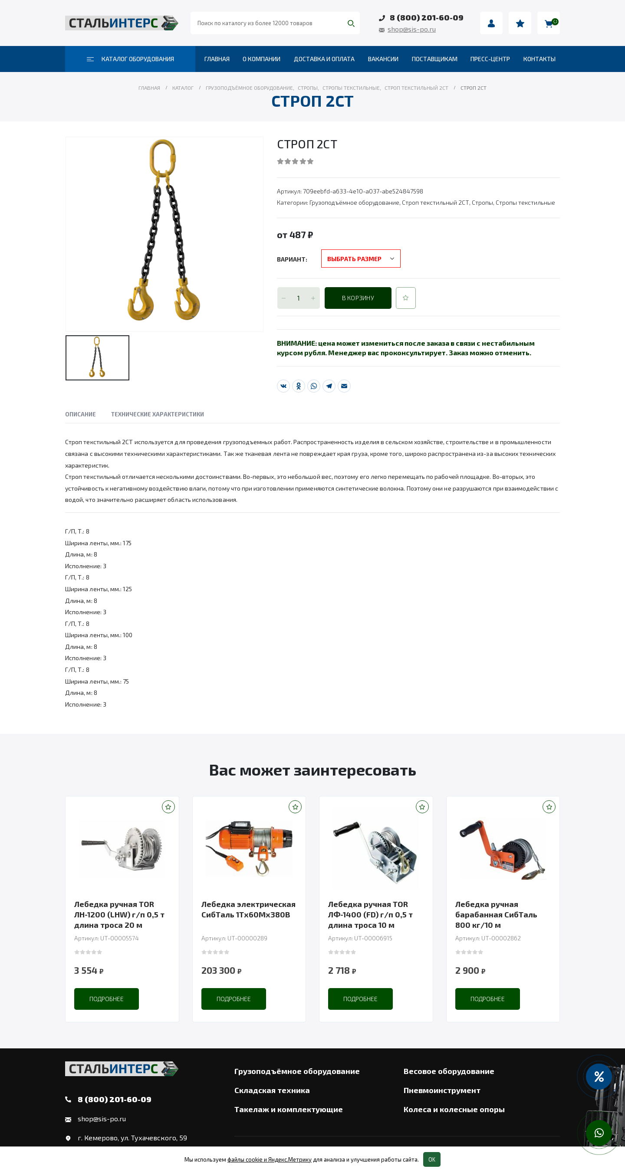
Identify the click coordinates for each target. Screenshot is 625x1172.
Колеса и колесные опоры (454, 1109)
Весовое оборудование (449, 1071)
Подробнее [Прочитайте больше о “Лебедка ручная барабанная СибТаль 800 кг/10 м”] (487, 998)
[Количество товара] (298, 298)
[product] (122, 848)
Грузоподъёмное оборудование (354, 202)
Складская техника (272, 1090)
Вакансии (383, 58)
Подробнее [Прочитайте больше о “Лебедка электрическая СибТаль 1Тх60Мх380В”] (234, 998)
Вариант (291, 259)
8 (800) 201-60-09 (427, 17)
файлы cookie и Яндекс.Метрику (269, 1159)
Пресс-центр (490, 58)
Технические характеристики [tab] (157, 414)
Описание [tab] (80, 414)
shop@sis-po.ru (412, 29)
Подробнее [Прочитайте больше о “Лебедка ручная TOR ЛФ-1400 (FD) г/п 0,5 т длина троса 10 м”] (360, 998)
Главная (217, 58)
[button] (406, 298)
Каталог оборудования (130, 58)
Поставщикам (434, 58)
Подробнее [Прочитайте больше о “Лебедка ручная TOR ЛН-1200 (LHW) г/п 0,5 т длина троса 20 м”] (106, 998)
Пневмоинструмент (442, 1090)
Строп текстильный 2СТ (435, 202)
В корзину (358, 297)
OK (431, 1159)
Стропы (482, 202)
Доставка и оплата (324, 58)
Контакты (539, 58)
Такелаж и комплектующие (288, 1109)
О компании (261, 58)
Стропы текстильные (525, 202)
